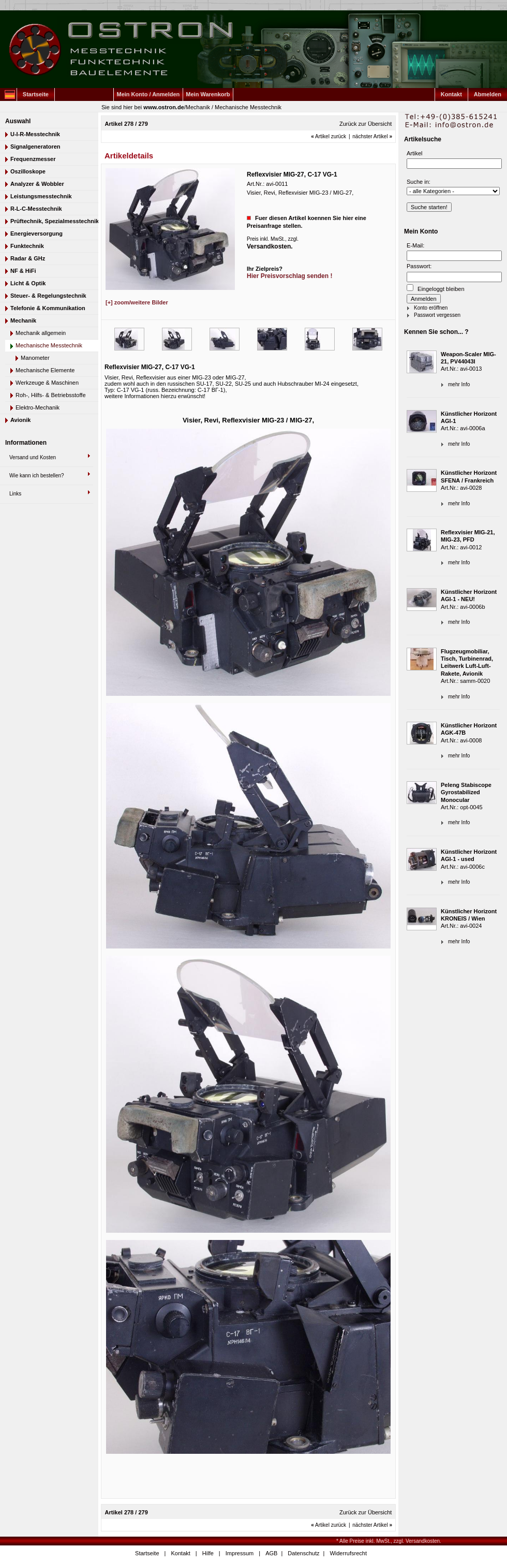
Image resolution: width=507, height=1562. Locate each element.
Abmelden (487, 94)
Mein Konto (421, 231)
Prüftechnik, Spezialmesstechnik (54, 221)
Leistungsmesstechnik (41, 196)
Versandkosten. (270, 246)
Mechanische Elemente (45, 370)
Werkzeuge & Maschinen (47, 382)
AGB (271, 1553)
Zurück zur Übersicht (365, 124)
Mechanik (198, 107)
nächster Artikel (372, 136)
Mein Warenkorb (208, 94)
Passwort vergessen (437, 315)
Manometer (35, 358)
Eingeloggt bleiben (436, 288)
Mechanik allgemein (41, 333)
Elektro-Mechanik (37, 407)
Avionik (20, 420)
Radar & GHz (27, 258)
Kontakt (451, 94)
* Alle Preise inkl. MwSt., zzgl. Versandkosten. (388, 1541)
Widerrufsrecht (348, 1553)
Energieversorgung (36, 233)
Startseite (36, 94)
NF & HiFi (23, 271)
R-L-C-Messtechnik (36, 209)
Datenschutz (303, 1553)
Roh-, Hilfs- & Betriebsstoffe (51, 395)
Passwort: (419, 266)
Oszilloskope (28, 171)
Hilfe (208, 1553)
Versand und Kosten (32, 457)
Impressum (240, 1553)
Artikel (415, 153)
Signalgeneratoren (35, 146)
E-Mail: (415, 245)
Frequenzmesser (32, 159)
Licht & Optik (28, 283)
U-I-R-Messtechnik (35, 134)
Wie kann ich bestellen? (36, 475)
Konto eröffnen (431, 308)
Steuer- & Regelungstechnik (48, 296)
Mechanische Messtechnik (248, 107)
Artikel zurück (328, 136)
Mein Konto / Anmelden (148, 94)
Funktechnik (27, 246)
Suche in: (418, 182)
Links (15, 494)
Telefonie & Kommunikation (47, 308)
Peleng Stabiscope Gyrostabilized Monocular (466, 792)
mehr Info (459, 384)
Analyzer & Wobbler (37, 184)
